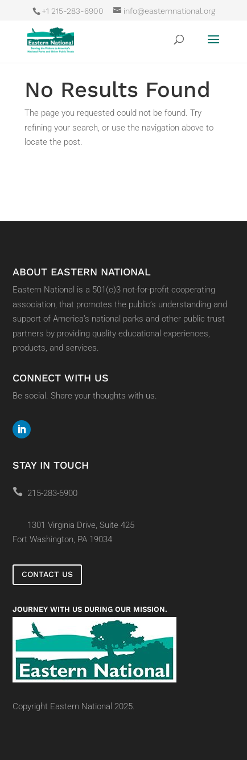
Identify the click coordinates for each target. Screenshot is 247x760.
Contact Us (47, 574)
